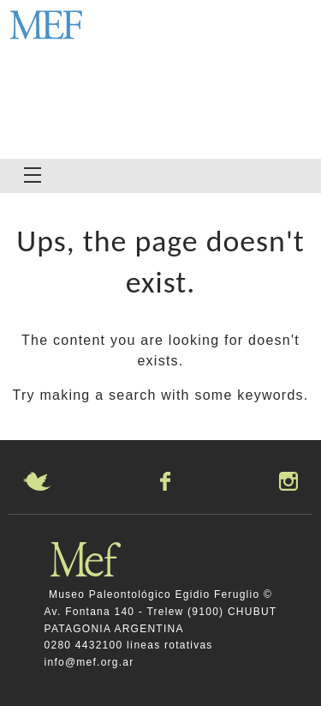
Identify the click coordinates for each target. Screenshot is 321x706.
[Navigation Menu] (32, 175)
